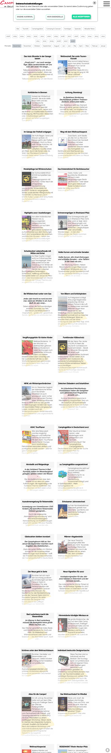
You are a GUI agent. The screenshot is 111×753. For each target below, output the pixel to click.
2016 (76, 36)
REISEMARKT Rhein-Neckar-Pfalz (73, 747)
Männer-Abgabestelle (73, 537)
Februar (95, 46)
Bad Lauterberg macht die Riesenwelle (38, 615)
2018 (62, 36)
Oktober (37, 46)
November (27, 46)
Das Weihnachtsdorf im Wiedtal (73, 694)
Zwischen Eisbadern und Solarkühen (73, 383)
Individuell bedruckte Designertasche (73, 650)
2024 (22, 36)
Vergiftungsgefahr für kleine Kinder (37, 338)
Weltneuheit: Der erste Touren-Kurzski (73, 57)
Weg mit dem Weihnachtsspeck (73, 132)
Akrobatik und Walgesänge (37, 464)
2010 (44, 41)
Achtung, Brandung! (73, 92)
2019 (56, 36)
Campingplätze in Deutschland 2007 (73, 427)
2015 (83, 36)
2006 (73, 41)
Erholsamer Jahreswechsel (73, 502)
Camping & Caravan (53, 29)
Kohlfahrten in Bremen (37, 92)
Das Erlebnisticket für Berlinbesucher (73, 169)
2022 (35, 36)
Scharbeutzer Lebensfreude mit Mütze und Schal (37, 252)
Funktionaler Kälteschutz (73, 338)
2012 (103, 36)
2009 (51, 41)
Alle (17, 29)
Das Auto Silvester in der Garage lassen (37, 57)
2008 (59, 41)
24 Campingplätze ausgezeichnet (74, 464)
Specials (78, 29)
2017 (69, 36)
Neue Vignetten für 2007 (73, 572)
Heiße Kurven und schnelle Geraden (73, 252)
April (80, 46)
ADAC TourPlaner (37, 427)
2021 (42, 36)
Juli (63, 46)
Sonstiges (67, 29)
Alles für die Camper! (37, 694)
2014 (89, 36)
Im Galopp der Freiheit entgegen (37, 132)
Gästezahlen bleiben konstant (37, 537)
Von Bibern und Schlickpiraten (73, 294)
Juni (69, 46)
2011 (37, 41)
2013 (96, 36)
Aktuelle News (89, 29)
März (87, 46)
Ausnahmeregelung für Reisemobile (37, 502)
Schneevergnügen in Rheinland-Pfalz (73, 213)
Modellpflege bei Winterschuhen (37, 169)
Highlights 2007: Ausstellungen (37, 213)
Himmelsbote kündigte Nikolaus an (73, 615)
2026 (8, 36)
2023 (28, 36)
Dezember (17, 46)
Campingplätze (37, 29)
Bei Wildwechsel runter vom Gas (37, 294)
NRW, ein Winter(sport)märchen (37, 383)
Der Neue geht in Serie (37, 572)
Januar (103, 46)
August (56, 46)
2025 (15, 36)
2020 (49, 36)
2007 (66, 41)
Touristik (25, 29)
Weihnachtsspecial (37, 747)
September (47, 46)
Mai (75, 46)
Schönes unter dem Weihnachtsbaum (37, 650)
